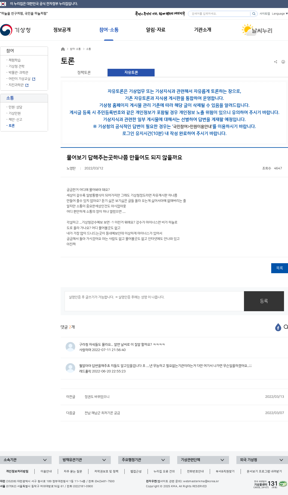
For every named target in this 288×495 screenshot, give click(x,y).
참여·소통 (75, 49)
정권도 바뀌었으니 (184, 397)
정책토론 (84, 73)
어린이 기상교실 (19, 79)
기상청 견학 (16, 66)
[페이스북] (278, 327)
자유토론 (131, 73)
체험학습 (15, 60)
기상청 (15, 30)
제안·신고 (15, 119)
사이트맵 (265, 13)
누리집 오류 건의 (164, 471)
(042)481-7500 (105, 481)
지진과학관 (16, 85)
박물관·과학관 (18, 72)
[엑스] (285, 327)
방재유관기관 (72, 460)
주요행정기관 (131, 460)
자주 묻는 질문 (73, 471)
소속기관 (10, 460)
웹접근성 (136, 471)
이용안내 (46, 471)
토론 (12, 126)
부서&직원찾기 (225, 471)
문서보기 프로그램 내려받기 (264, 471)
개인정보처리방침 (17, 471)
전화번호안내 (195, 471)
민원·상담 (15, 107)
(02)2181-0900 (83, 486)
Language (278, 13)
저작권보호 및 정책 (106, 471)
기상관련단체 (190, 460)
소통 (88, 49)
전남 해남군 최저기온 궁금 (184, 413)
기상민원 (15, 113)
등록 (264, 301)
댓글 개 (68, 327)
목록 (279, 268)
